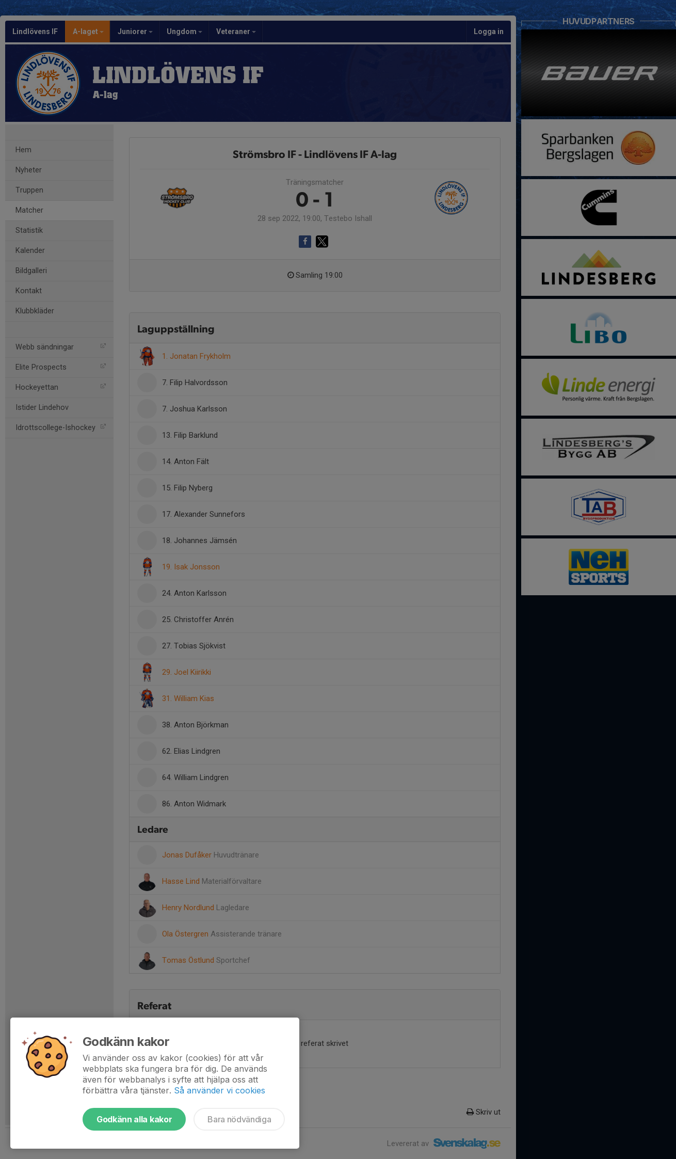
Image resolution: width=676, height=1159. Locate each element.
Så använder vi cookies (219, 1090)
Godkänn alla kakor (134, 1119)
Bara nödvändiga (239, 1119)
